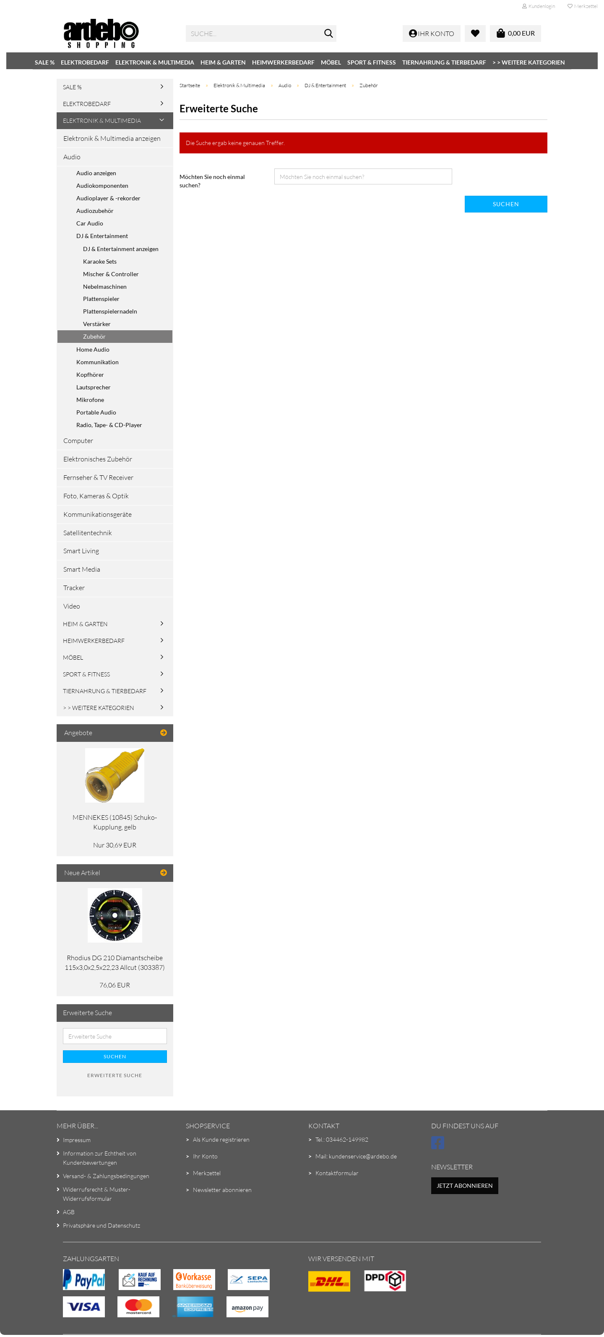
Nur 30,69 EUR (114, 845)
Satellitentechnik (87, 533)
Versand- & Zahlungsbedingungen (106, 1175)
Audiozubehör (95, 210)
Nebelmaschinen (105, 286)
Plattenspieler (101, 298)
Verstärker (97, 323)
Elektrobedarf (85, 62)
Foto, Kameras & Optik (96, 496)
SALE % (45, 62)
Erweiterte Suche (114, 1075)
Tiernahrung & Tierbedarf (444, 62)
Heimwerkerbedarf (283, 62)
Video (71, 606)
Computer (78, 440)
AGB (69, 1211)
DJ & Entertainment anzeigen (121, 248)
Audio (72, 157)
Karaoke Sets (100, 261)
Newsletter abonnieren (222, 1189)
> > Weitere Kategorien (528, 62)
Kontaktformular (337, 1172)
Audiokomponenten (102, 185)
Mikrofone (90, 399)
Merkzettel (583, 6)
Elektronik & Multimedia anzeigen (112, 138)
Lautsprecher (93, 387)
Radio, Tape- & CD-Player (109, 424)
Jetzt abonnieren (465, 1185)
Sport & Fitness (371, 62)
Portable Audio (96, 412)
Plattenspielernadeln (110, 311)
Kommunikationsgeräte (97, 514)
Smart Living (81, 551)
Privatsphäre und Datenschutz (101, 1225)
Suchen (506, 203)
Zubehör (94, 336)
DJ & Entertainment (102, 235)
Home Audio (92, 349)
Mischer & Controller (111, 273)
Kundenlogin (538, 6)
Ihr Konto (205, 1156)
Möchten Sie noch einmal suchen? (212, 181)
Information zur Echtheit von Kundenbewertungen (99, 1158)
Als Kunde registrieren (221, 1139)
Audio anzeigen (96, 172)
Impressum (77, 1139)
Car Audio (89, 223)
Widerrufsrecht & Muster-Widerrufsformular (96, 1194)
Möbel (331, 62)
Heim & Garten (223, 62)
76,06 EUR (114, 985)
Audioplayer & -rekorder (108, 198)
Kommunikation (97, 361)
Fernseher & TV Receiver (98, 477)
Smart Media (81, 569)
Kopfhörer (90, 374)
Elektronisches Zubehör (97, 459)
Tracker (74, 587)
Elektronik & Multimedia (154, 62)
